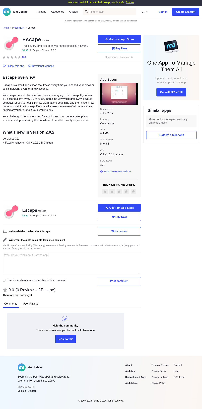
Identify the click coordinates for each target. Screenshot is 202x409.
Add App (130, 371)
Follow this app (13, 66)
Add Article (131, 383)
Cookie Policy (158, 383)
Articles (73, 11)
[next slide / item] (136, 93)
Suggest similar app (171, 135)
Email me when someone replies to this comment (37, 280)
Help (176, 371)
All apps (41, 11)
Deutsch (32, 391)
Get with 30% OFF (171, 92)
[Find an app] (86, 12)
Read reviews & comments (119, 57)
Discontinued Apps (135, 377)
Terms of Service (160, 365)
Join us (130, 2)
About (128, 365)
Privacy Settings (159, 377)
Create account (185, 12)
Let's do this (65, 339)
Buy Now (119, 48)
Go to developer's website (115, 171)
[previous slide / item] (102, 93)
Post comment (119, 281)
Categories (57, 11)
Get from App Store (119, 39)
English (22, 391)
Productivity (18, 27)
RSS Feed (179, 377)
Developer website (41, 66)
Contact (178, 365)
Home (6, 27)
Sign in (163, 12)
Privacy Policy (158, 371)
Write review (119, 231)
